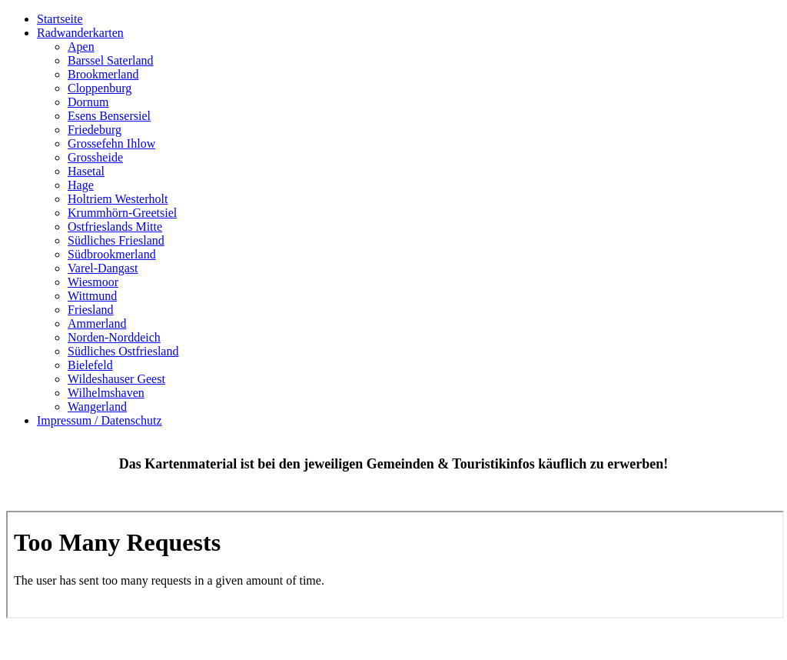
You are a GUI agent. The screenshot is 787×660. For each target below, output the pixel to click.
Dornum (88, 101)
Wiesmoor (93, 281)
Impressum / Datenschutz (99, 420)
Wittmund (92, 295)
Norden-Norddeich (114, 337)
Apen (81, 46)
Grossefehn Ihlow (111, 143)
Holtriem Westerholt (118, 198)
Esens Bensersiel (109, 115)
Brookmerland (103, 74)
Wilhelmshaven (106, 392)
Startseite (60, 18)
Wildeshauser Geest (116, 378)
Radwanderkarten (80, 32)
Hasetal (86, 171)
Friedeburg (94, 129)
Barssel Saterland (111, 60)
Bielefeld (90, 365)
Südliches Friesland (116, 240)
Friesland (91, 309)
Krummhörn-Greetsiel (122, 212)
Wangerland (97, 406)
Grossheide (95, 157)
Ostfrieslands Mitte (115, 226)
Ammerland (97, 323)
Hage (81, 185)
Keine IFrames (395, 564)
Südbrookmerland (112, 254)
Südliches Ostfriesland (123, 351)
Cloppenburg (99, 88)
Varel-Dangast (103, 268)
